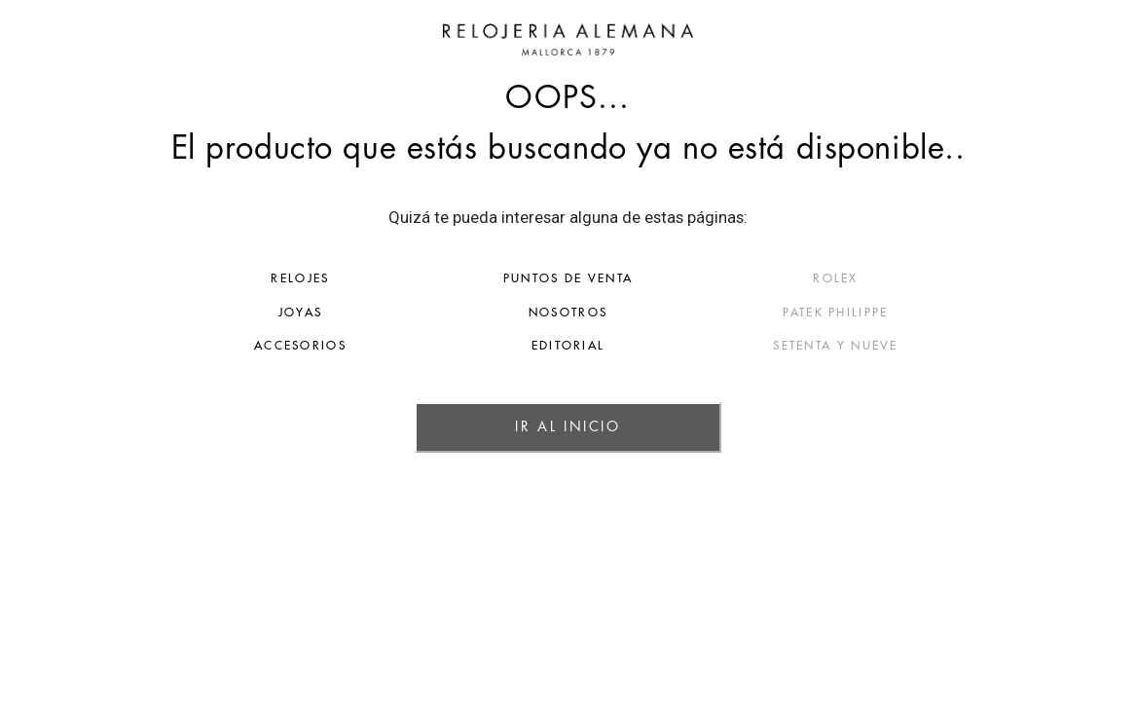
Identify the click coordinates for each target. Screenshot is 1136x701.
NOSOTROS (568, 312)
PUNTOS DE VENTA (568, 278)
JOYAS (210, 312)
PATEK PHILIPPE (925, 312)
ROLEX (926, 278)
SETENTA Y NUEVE (926, 345)
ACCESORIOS (210, 345)
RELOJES (209, 278)
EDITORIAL (568, 345)
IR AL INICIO (567, 426)
